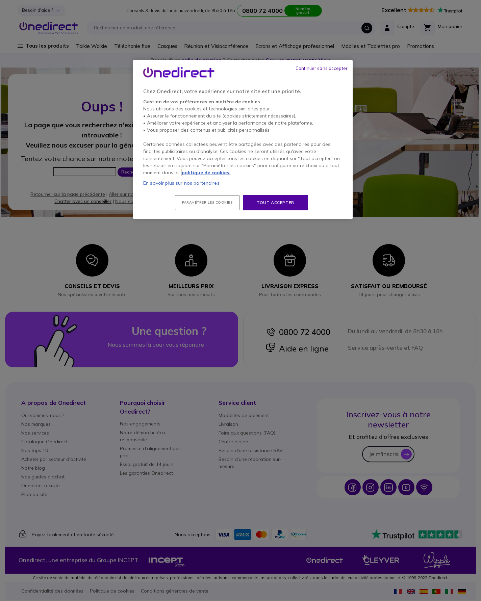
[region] (243, 139)
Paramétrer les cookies (207, 202)
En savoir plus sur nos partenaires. (182, 183)
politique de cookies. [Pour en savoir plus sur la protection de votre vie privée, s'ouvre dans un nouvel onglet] (206, 172)
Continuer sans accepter (322, 68)
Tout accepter (275, 202)
